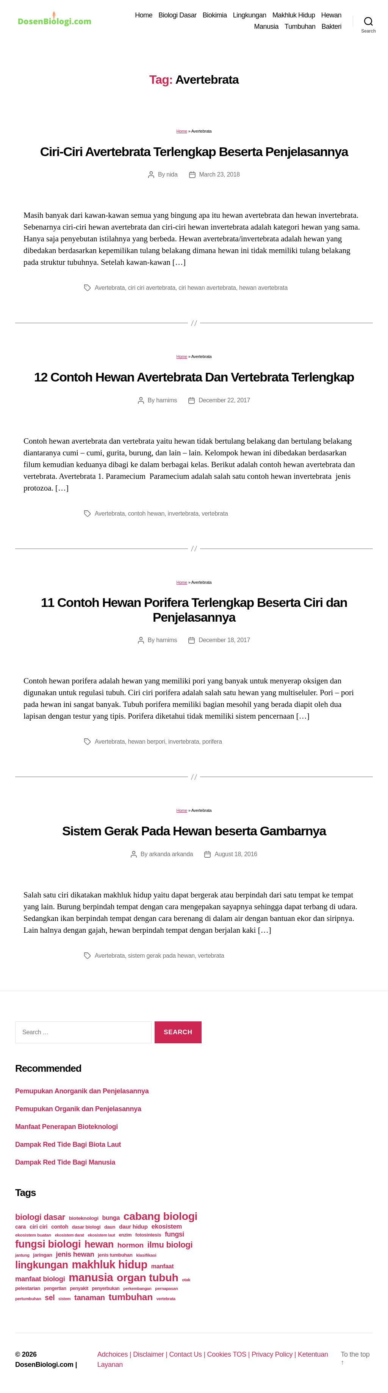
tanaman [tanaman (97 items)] (89, 1297)
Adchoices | (115, 1354)
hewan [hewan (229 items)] (99, 1244)
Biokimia (215, 15)
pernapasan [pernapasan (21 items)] (166, 1288)
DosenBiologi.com (44, 1364)
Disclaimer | (151, 1354)
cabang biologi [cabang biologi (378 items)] (160, 1216)
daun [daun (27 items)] (109, 1227)
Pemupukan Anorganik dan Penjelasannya (82, 1091)
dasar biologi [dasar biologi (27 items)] (86, 1227)
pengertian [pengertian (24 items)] (55, 1288)
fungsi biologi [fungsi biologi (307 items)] (48, 1244)
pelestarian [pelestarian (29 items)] (27, 1288)
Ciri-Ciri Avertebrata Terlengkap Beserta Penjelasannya (194, 151)
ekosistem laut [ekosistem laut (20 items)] (101, 1235)
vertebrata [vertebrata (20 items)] (165, 1298)
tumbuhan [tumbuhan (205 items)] (131, 1297)
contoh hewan (146, 513)
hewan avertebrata (263, 288)
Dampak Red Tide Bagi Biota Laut (68, 1144)
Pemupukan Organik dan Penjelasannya (78, 1109)
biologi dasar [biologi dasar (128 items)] (40, 1217)
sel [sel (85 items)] (50, 1298)
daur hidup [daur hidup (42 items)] (133, 1226)
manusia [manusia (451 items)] (91, 1277)
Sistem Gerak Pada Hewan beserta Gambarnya (194, 831)
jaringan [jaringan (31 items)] (42, 1255)
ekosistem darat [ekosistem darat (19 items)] (69, 1235)
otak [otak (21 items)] (186, 1279)
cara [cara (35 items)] (20, 1227)
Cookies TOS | (229, 1354)
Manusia (266, 26)
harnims (166, 400)
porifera (212, 741)
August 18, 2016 (235, 854)
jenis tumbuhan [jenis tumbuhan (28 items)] (115, 1255)
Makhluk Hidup (293, 15)
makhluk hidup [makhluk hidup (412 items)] (109, 1265)
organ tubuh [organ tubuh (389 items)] (147, 1277)
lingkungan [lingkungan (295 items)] (41, 1265)
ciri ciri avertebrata (151, 288)
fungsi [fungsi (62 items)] (174, 1234)
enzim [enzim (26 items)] (125, 1235)
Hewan (331, 15)
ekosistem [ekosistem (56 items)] (167, 1226)
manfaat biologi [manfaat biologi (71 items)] (40, 1279)
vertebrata (215, 513)
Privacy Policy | (275, 1354)
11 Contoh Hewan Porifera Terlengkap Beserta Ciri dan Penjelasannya (194, 609)
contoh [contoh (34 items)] (59, 1227)
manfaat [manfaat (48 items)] (162, 1266)
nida (171, 174)
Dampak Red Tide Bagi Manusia (65, 1162)
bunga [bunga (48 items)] (111, 1218)
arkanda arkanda (171, 854)
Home (143, 15)
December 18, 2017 (224, 640)
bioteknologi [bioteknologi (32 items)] (84, 1218)
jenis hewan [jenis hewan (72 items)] (75, 1254)
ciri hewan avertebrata (207, 288)
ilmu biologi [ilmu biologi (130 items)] (170, 1244)
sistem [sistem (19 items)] (64, 1298)
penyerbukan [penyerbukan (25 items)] (106, 1288)
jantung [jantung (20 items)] (22, 1255)
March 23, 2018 (219, 174)
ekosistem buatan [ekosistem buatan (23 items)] (33, 1234)
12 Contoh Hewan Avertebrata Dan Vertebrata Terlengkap (194, 377)
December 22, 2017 (224, 400)
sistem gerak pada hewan (161, 955)
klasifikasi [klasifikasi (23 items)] (146, 1254)
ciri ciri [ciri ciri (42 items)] (38, 1226)
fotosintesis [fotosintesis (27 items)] (148, 1235)
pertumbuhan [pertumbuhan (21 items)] (28, 1298)
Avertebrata (110, 288)
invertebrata (183, 513)
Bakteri (331, 26)
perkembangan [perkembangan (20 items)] (137, 1288)
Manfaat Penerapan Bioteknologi (66, 1126)
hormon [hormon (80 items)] (130, 1245)
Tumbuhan (300, 26)
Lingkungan (249, 15)
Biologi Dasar (177, 15)
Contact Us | (188, 1354)
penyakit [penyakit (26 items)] (79, 1288)
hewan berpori (146, 741)
